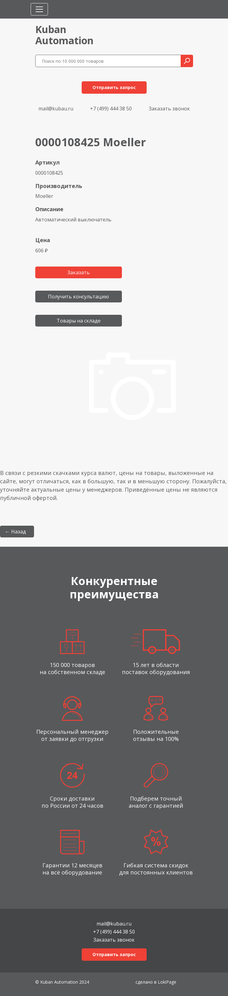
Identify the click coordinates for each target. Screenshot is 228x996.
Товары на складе (79, 320)
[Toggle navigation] (39, 9)
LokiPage (167, 982)
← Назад (15, 531)
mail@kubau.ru (55, 108)
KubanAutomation (64, 35)
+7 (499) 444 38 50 (111, 108)
